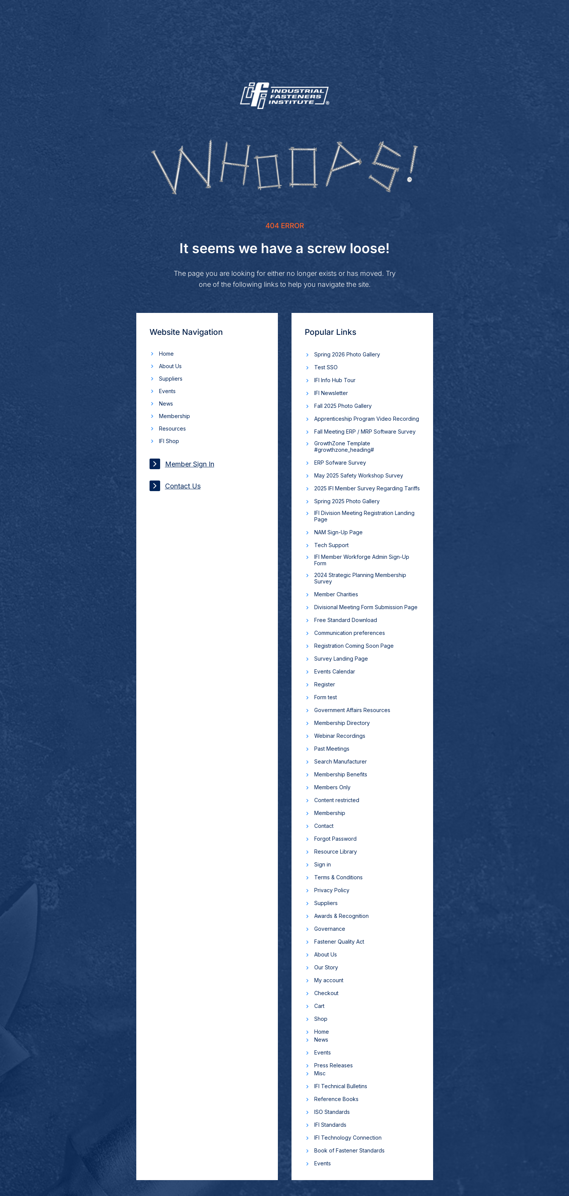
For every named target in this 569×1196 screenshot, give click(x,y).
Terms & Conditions (338, 877)
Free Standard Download (345, 620)
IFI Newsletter (331, 393)
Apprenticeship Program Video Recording (366, 418)
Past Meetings (331, 748)
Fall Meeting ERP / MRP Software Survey (365, 431)
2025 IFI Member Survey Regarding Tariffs (367, 488)
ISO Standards (332, 1112)
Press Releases (333, 1065)
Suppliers (170, 378)
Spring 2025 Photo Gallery (347, 501)
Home (166, 353)
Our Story (326, 967)
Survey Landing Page (341, 658)
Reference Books (336, 1099)
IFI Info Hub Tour (334, 380)
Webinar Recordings (339, 736)
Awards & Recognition (341, 916)
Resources (172, 428)
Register (324, 684)
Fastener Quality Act (339, 941)
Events (167, 391)
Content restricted (336, 800)
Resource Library (335, 851)
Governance (329, 928)
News (166, 403)
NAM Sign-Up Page (338, 532)
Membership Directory (342, 723)
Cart (319, 1006)
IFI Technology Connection (348, 1137)
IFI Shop (169, 441)
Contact (324, 826)
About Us (170, 366)
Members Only (332, 787)
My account (328, 980)
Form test (325, 697)
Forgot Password (335, 838)
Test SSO (326, 367)
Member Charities (336, 594)
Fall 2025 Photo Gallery (343, 406)
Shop (320, 1019)
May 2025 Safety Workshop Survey (358, 475)
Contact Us (175, 486)
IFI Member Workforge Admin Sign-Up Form (361, 560)
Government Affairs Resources (352, 710)
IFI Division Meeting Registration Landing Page (364, 516)
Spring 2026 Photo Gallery (347, 354)
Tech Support (331, 545)
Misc (320, 1073)
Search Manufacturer (340, 761)
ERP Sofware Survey (340, 462)
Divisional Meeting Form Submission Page (366, 607)
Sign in (322, 864)
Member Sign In (182, 464)
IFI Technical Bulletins (340, 1086)
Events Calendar (334, 671)
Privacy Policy (331, 890)
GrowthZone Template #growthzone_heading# (344, 446)
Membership (174, 416)
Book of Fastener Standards (349, 1150)
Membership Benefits (340, 774)
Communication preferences (349, 633)
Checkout (326, 993)
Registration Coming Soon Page (354, 645)
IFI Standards (330, 1124)
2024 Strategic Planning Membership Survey (360, 578)
